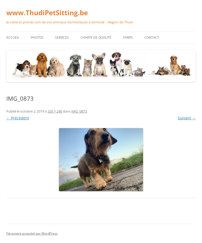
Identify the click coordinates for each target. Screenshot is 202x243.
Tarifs (128, 37)
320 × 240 (55, 111)
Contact (151, 37)
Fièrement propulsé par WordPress (32, 233)
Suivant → (187, 117)
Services (62, 37)
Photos (37, 37)
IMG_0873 (79, 111)
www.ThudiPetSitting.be (47, 12)
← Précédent (17, 117)
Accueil (12, 37)
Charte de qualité (95, 37)
